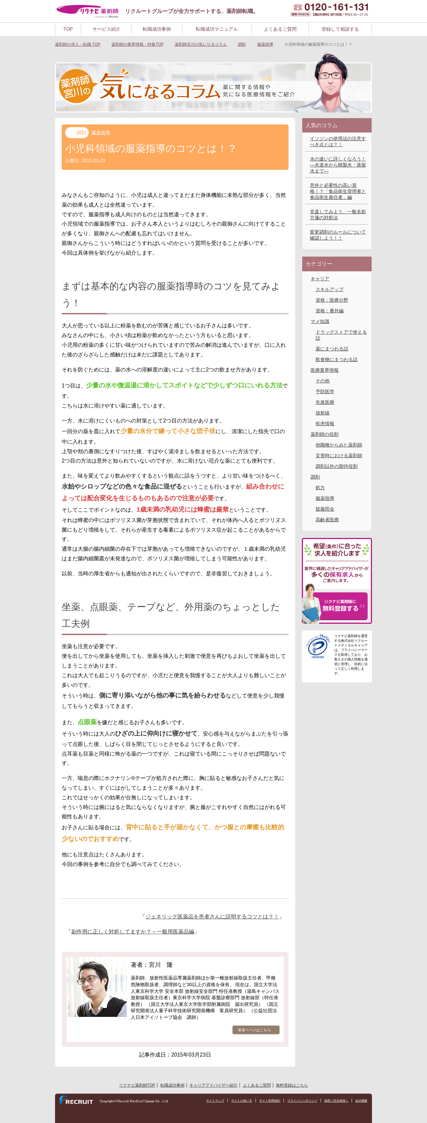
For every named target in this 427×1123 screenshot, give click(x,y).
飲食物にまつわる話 (337, 359)
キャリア (320, 278)
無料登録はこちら (292, 1085)
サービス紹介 (106, 29)
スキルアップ (330, 289)
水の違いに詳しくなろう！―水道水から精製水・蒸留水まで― (338, 165)
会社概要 (360, 1101)
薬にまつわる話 (332, 348)
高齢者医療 (327, 519)
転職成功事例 (157, 29)
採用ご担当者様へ (333, 1101)
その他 (323, 380)
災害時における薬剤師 (339, 455)
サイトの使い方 (231, 1101)
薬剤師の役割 (325, 434)
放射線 (323, 412)
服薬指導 (100, 132)
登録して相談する (340, 29)
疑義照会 (325, 509)
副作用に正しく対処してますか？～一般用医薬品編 (132, 931)
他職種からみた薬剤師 (339, 445)
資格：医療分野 (332, 300)
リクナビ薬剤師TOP (137, 1085)
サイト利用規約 (261, 1101)
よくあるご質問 (280, 29)
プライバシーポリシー (296, 1101)
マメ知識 (320, 321)
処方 (320, 487)
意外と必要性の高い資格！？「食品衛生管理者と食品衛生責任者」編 (338, 191)
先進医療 (325, 402)
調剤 (81, 132)
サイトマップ (202, 1101)
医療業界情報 (325, 370)
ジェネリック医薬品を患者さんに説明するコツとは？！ (212, 916)
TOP (68, 29)
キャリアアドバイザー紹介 (213, 1085)
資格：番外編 (330, 310)
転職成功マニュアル (217, 29)
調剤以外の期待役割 (337, 466)
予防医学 (325, 391)
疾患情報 (325, 423)
